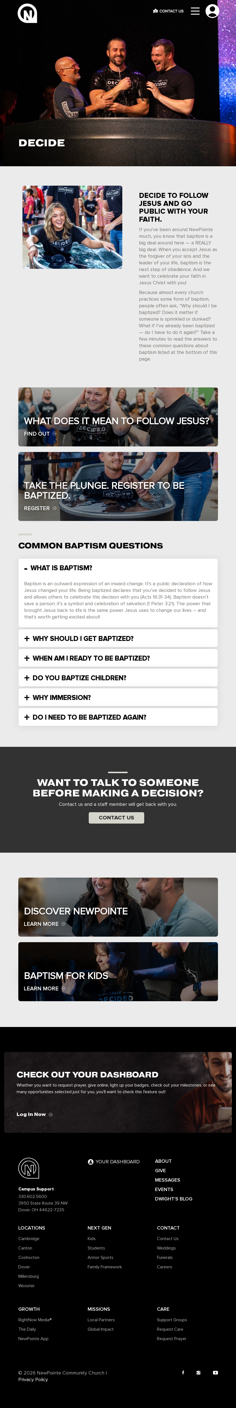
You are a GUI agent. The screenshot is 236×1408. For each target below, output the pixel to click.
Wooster (26, 1286)
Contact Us (116, 817)
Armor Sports (100, 1257)
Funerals (165, 1257)
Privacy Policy (33, 1379)
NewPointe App (33, 1339)
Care (163, 1309)
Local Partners (101, 1320)
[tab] (118, 567)
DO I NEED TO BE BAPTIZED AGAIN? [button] (88, 717)
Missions (99, 1309)
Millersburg (28, 1276)
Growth (29, 1309)
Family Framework (105, 1267)
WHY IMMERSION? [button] (61, 698)
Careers (164, 1267)
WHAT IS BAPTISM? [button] (60, 568)
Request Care (170, 1329)
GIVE (160, 1170)
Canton (25, 1248)
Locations (31, 1228)
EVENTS (164, 1189)
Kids (92, 1238)
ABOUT (163, 1161)
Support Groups (172, 1320)
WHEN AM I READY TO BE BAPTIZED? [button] (90, 658)
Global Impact (101, 1329)
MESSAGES (167, 1180)
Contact (168, 1228)
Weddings (166, 1248)
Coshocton (28, 1257)
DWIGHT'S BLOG (173, 1199)
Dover (24, 1267)
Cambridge (28, 1238)
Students (96, 1248)
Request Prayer (171, 1339)
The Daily (27, 1329)
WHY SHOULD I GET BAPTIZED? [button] (82, 639)
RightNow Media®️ (35, 1320)
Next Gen (99, 1228)
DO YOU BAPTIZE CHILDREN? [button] (78, 678)
